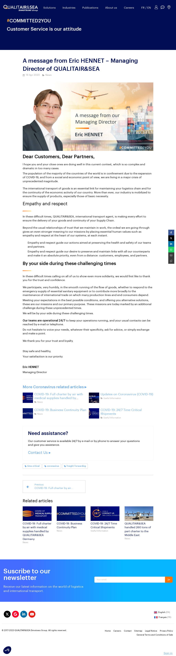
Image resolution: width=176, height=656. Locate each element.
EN (149, 7)
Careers (129, 7)
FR (143, 7)
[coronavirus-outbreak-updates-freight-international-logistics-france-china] (94, 398)
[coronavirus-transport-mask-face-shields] (28, 398)
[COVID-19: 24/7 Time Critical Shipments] (94, 413)
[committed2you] (28, 413)
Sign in (168, 653)
